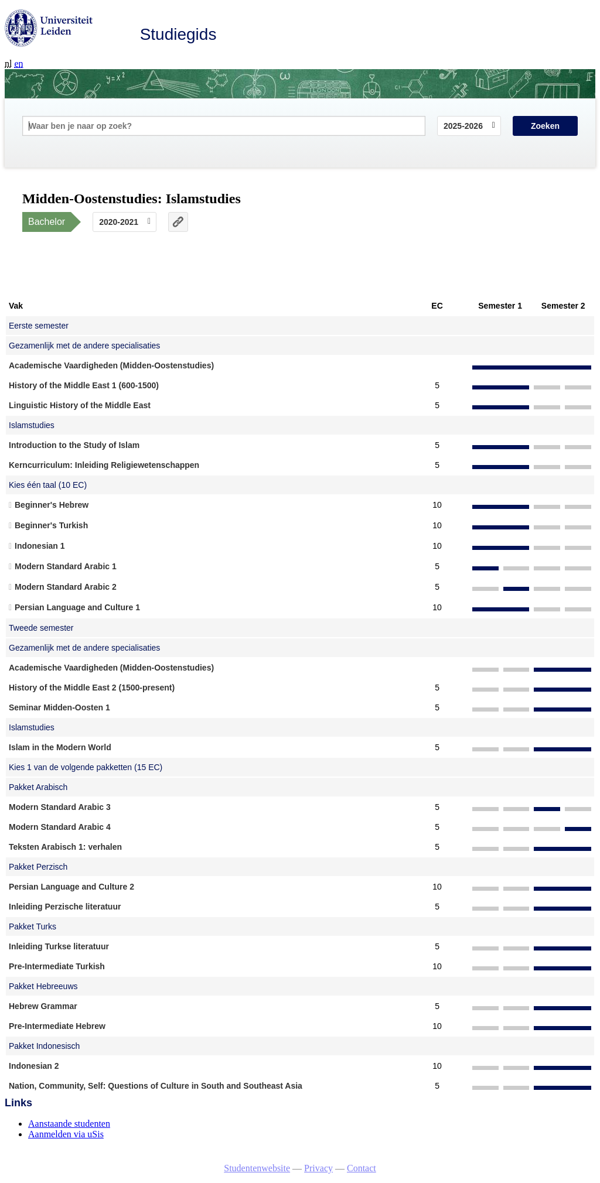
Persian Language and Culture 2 (71, 886)
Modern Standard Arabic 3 (60, 807)
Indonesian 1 (40, 546)
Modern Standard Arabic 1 (66, 566)
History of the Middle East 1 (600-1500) (84, 385)
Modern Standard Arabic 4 (60, 827)
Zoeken (545, 126)
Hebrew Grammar (43, 1006)
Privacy (318, 1168)
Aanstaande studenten (69, 1124)
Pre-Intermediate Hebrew (57, 1026)
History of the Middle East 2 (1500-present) (92, 687)
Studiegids (178, 34)
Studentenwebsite (257, 1168)
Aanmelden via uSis (66, 1134)
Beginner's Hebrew (51, 505)
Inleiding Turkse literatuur (59, 946)
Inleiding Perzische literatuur (65, 906)
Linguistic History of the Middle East (80, 405)
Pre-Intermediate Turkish (57, 966)
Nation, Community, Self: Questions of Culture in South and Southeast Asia (155, 1085)
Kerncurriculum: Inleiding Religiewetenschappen (104, 465)
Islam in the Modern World (60, 747)
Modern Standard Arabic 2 (66, 587)
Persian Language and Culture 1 (77, 607)
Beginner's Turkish (51, 525)
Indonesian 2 (34, 1066)
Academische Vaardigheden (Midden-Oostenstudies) (111, 365)
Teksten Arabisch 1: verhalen (65, 847)
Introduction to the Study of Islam (74, 445)
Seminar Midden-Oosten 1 (59, 707)
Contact (361, 1168)
